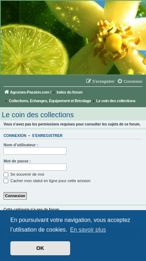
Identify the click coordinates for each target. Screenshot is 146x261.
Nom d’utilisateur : (21, 145)
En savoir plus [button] (88, 230)
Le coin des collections (38, 115)
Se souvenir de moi (24, 174)
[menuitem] (129, 81)
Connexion (15, 135)
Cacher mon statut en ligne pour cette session (47, 181)
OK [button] (40, 248)
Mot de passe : (17, 161)
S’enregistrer (47, 135)
